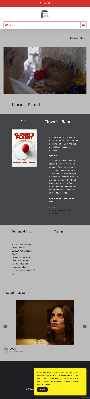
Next (82, 38)
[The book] (45, 301)
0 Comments (19, 352)
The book (10, 348)
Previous (74, 38)
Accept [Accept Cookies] (42, 390)
